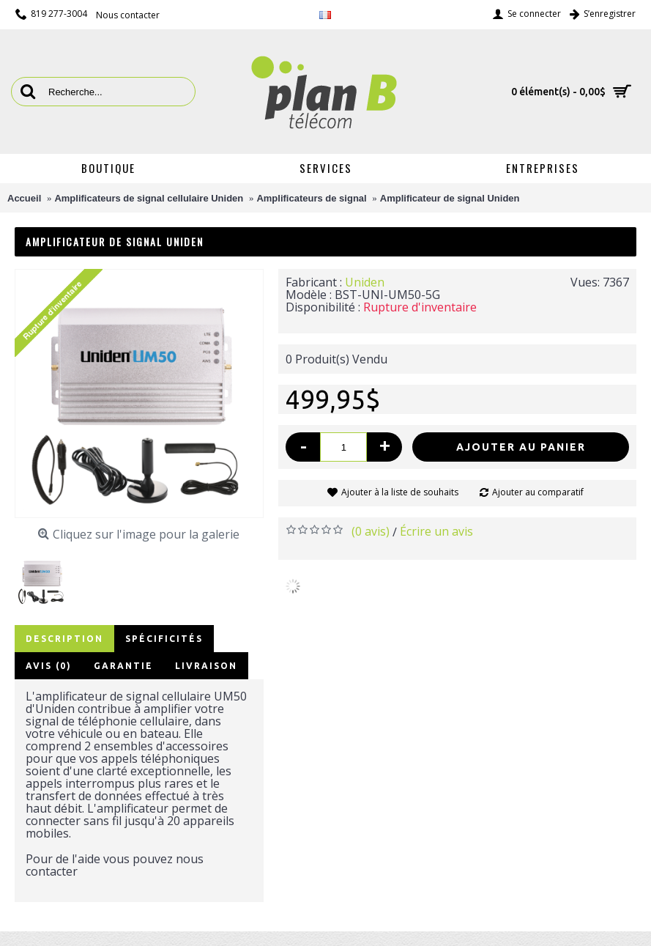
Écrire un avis (436, 531)
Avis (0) (49, 665)
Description (64, 638)
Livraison (206, 665)
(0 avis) (370, 531)
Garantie (123, 665)
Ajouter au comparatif (538, 492)
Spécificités (164, 638)
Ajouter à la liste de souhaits (399, 492)
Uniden (364, 282)
